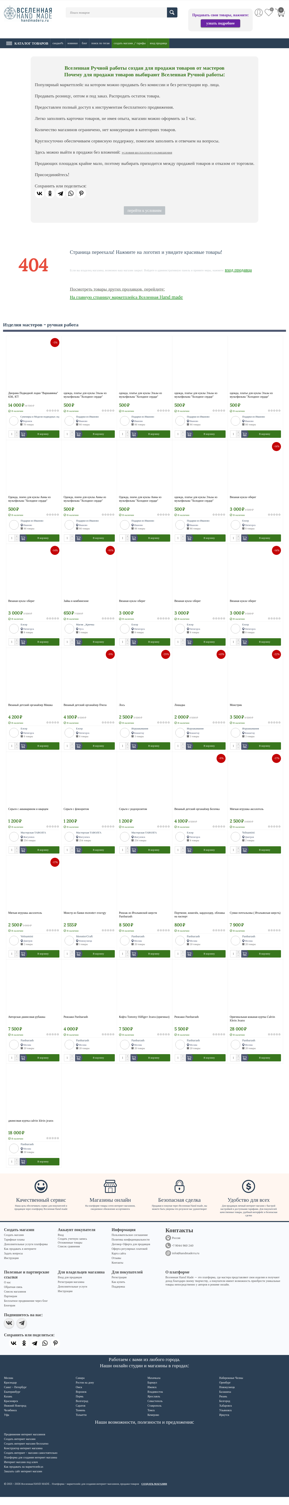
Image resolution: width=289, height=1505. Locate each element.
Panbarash (137, 941)
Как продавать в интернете (20, 1257)
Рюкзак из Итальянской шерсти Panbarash (138, 919)
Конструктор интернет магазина (23, 1456)
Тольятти (81, 1423)
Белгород (224, 1409)
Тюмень (80, 1418)
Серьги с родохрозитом (133, 813)
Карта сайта (119, 1261)
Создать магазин (14, 1243)
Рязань (223, 1404)
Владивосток (155, 1400)
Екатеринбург (12, 1400)
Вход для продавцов (70, 1285)
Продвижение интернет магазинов (24, 1442)
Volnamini (248, 836)
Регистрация (119, 1285)
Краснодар (10, 1390)
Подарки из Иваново (87, 416)
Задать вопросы (13, 1261)
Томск (151, 1418)
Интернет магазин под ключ (21, 1470)
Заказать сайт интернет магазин (23, 1479)
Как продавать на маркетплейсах (23, 1474)
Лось (122, 708)
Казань (8, 1404)
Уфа (6, 1423)
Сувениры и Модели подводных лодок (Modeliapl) (48, 416)
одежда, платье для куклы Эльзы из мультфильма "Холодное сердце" (85, 394)
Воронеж (81, 1400)
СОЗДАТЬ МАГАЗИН (154, 1492)
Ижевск (152, 1395)
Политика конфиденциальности (131, 1247)
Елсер (245, 521)
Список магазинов (15, 1299)
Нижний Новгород (15, 1413)
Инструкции (11, 1266)
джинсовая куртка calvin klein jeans (30, 1127)
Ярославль (154, 1404)
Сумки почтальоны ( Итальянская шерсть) (255, 918)
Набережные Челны (231, 1386)
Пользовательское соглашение (130, 1243)
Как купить (118, 1290)
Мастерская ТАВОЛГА (33, 836)
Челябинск (10, 1418)
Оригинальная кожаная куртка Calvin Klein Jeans (252, 1024)
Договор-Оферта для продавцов (131, 1252)
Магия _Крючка (85, 626)
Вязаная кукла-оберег (243, 498)
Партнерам (10, 1304)
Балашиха (225, 1400)
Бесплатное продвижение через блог (26, 1309)
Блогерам (9, 1313)
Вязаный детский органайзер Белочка (197, 813)
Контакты (117, 1270)
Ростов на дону (85, 1390)
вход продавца (238, 270)
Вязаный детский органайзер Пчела (85, 708)
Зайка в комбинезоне (76, 603)
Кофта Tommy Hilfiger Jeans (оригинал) (144, 1023)
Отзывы (116, 1266)
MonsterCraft (84, 941)
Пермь (79, 1404)
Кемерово (153, 1423)
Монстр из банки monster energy (85, 918)
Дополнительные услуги (72, 1294)
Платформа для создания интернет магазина (30, 1465)
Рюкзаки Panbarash (76, 1023)
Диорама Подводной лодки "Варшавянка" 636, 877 (33, 394)
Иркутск (224, 1423)
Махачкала (154, 1386)
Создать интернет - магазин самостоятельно (30, 1461)
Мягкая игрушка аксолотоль (247, 813)
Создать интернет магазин (20, 1447)
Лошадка (179, 708)
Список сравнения (69, 1254)
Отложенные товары (70, 1250)
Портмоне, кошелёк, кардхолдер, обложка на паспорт (199, 919)
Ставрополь (155, 1413)
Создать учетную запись (72, 1247)
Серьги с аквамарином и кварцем (28, 813)
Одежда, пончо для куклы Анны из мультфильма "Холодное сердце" (29, 499)
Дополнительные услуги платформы (26, 1252)
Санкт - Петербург (15, 1395)
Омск (79, 1395)
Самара (80, 1386)
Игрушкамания (139, 731)
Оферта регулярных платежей (129, 1257)
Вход (61, 1243)
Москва (8, 1386)
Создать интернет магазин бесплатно (26, 1451)
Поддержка (118, 1294)
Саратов (80, 1413)
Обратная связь (13, 1295)
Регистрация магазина (71, 1290)
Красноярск (11, 1409)
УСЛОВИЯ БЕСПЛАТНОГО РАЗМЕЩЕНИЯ (147, 152)
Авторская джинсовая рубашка (26, 1023)
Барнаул (152, 1390)
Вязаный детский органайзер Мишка (30, 708)
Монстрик (236, 708)
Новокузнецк (227, 1395)
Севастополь (155, 1409)
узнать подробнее (220, 23)
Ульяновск (225, 1418)
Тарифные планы (14, 1247)
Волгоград (82, 1409)
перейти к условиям (144, 210)
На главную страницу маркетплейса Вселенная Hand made (126, 297)
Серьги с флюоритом (76, 813)
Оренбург (225, 1390)
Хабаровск (225, 1413)
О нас (7, 1290)
